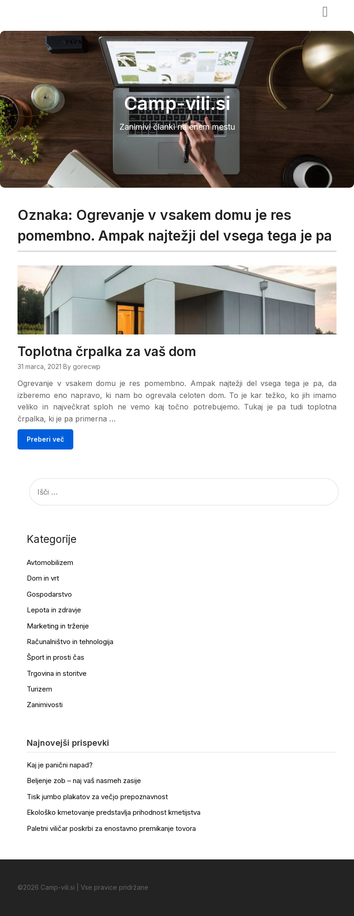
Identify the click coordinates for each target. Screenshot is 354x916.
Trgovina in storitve (57, 673)
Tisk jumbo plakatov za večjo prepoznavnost (97, 796)
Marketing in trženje (58, 626)
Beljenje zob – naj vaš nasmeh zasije (84, 780)
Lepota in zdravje (54, 609)
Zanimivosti (45, 704)
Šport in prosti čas (55, 657)
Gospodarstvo (49, 594)
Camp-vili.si (46, 11)
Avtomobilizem (50, 562)
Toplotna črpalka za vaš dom (107, 351)
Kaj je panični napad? (60, 764)
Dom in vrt (43, 578)
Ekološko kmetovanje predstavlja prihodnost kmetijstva (114, 812)
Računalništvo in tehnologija (70, 641)
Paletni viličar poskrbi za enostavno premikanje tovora (111, 828)
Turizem (39, 689)
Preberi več (45, 439)
